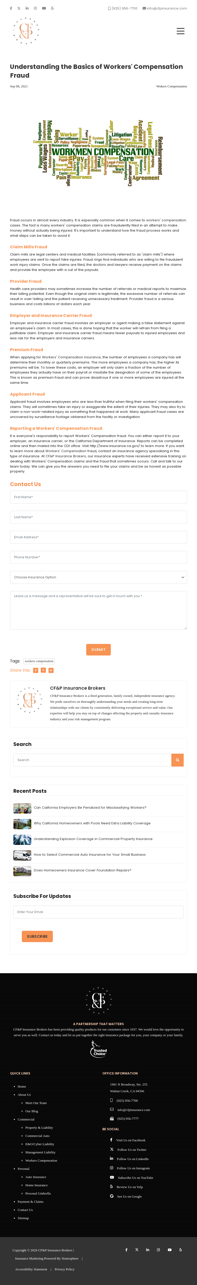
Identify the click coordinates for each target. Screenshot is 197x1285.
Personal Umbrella (38, 1193)
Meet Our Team (36, 1103)
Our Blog (31, 1111)
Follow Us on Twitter (131, 1150)
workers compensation (39, 661)
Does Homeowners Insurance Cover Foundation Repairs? (82, 870)
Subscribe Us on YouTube (135, 1178)
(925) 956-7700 (127, 1100)
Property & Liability (39, 1127)
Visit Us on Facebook (130, 1140)
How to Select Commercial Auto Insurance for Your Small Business (90, 854)
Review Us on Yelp (130, 1187)
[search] (177, 760)
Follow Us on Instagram (133, 1168)
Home (22, 1086)
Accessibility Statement (31, 1269)
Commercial (26, 1119)
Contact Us (25, 1210)
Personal (23, 1169)
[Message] (98, 610)
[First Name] (98, 497)
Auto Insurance (35, 1177)
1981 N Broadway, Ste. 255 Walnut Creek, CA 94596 (128, 1087)
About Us (24, 1095)
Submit (98, 649)
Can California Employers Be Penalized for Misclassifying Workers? (90, 807)
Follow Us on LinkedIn (133, 1159)
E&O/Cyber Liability (39, 1144)
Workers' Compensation (65, 451)
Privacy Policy (64, 1269)
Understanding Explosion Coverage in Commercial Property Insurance (93, 838)
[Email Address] (98, 537)
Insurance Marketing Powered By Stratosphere (46, 1258)
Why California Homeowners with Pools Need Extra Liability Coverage (92, 823)
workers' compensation (166, 220)
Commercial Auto (37, 1136)
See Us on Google (129, 1196)
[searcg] (98, 760)
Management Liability (40, 1152)
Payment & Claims (30, 1202)
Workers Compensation (41, 1160)
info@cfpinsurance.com (133, 1110)
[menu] (180, 31)
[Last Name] (98, 517)
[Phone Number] (98, 557)
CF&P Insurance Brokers (66, 456)
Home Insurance (36, 1185)
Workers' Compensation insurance (71, 357)
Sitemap (23, 1218)
